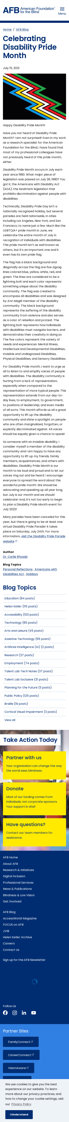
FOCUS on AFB (13, 925)
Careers (9, 943)
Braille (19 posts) (16, 704)
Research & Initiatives (18, 870)
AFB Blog (22, 29)
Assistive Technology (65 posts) (27, 639)
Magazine (20, 918)
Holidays (32, 574)
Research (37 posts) (19, 655)
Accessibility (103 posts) (21, 615)
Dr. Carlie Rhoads (15, 557)
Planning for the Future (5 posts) (28, 687)
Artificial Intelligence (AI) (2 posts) (29, 647)
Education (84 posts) (19, 598)
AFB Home (10, 857)
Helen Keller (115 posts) (21, 606)
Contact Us (11, 950)
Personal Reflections (18, 569)
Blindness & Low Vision (19, 895)
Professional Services (18, 883)
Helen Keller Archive (17, 937)
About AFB (10, 864)
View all (9, 720)
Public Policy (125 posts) (21, 696)
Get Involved (12, 901)
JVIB (6, 931)
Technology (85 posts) (21, 623)
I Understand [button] (19, 1114)
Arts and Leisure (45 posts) (24, 631)
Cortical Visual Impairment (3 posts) (30, 712)
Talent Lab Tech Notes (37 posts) (28, 671)
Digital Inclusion (14, 876)
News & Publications (17, 889)
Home (7, 29)
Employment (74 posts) (21, 663)
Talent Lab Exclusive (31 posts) (26, 679)
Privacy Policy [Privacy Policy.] (21, 1104)
